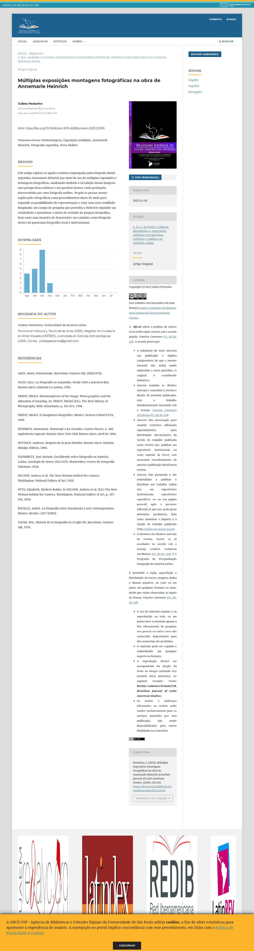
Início (22, 53)
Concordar (127, 945)
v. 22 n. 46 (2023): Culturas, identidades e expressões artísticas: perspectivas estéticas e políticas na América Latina (92, 59)
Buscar (226, 41)
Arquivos (40, 41)
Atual (22, 41)
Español (194, 86)
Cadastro (215, 19)
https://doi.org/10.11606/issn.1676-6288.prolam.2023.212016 (65, 128)
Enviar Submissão (205, 54)
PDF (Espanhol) (146, 177)
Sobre (78, 41)
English (193, 80)
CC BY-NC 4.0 (159, 415)
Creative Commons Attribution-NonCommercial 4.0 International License (152, 313)
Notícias (60, 41)
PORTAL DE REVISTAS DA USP (21, 5)
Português (195, 92)
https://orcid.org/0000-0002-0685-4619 (37, 113)
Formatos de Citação (151, 798)
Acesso (231, 19)
